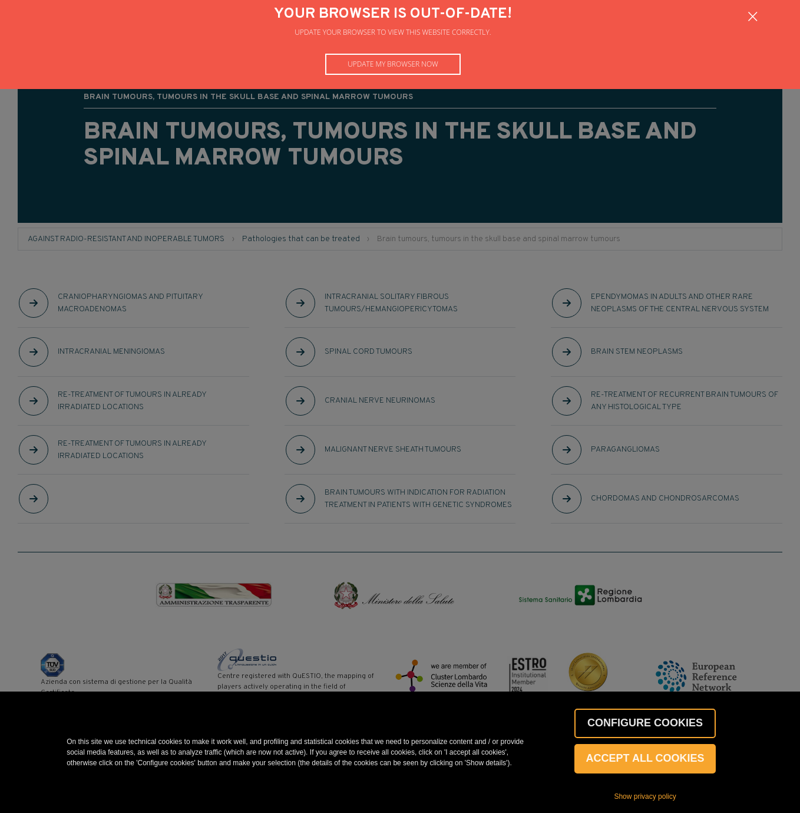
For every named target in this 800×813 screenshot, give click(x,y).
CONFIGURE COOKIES (645, 723)
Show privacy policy (645, 796)
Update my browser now (393, 64)
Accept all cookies (645, 758)
